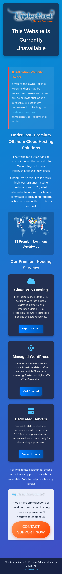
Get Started (31, 391)
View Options (31, 454)
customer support (24, 112)
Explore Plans (31, 328)
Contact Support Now (31, 529)
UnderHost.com (31, 569)
